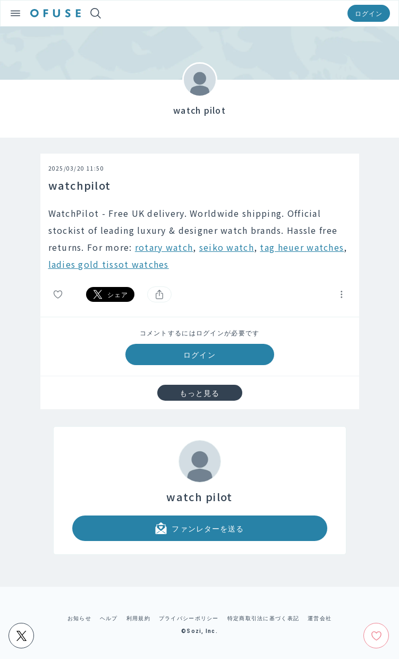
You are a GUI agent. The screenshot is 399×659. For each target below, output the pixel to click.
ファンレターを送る (199, 528)
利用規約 (138, 618)
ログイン (369, 13)
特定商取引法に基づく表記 (263, 618)
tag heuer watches (302, 247)
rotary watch (164, 247)
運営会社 (320, 618)
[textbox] (199, 239)
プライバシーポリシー (189, 618)
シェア (110, 294)
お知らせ (79, 618)
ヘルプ (109, 618)
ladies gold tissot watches (108, 264)
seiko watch (226, 247)
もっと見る (200, 392)
